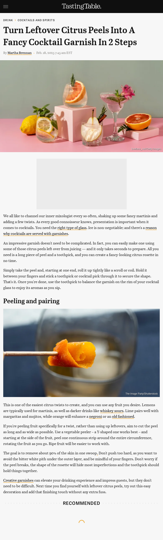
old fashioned (123, 416)
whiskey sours (111, 410)
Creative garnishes (18, 480)
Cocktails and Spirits (36, 20)
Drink (8, 20)
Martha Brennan (20, 52)
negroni (95, 416)
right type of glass (71, 227)
